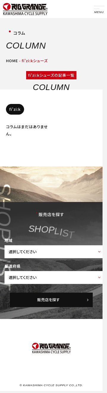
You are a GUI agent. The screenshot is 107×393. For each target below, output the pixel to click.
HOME (12, 60)
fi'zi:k (15, 109)
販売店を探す (63, 299)
